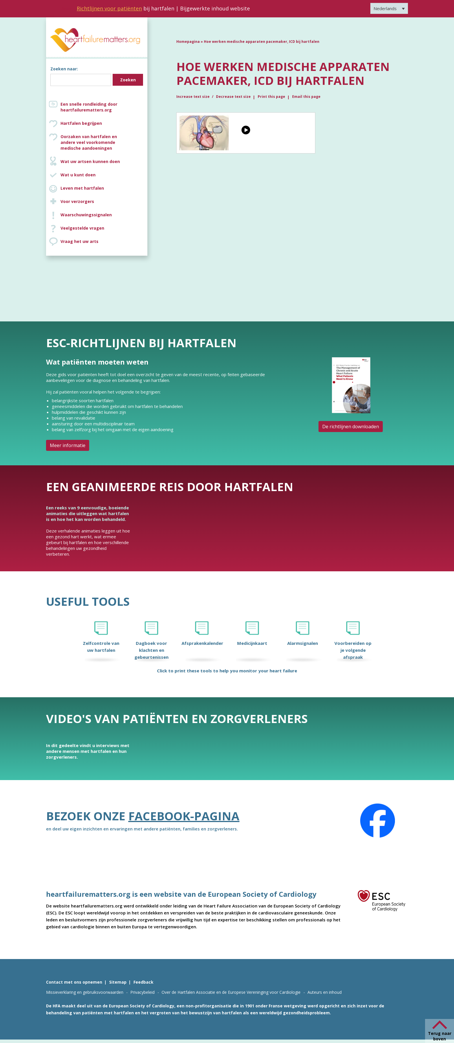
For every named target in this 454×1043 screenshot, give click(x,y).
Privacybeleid (142, 992)
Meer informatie (67, 445)
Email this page (306, 96)
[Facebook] (377, 820)
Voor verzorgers (77, 201)
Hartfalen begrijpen (81, 123)
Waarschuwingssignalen (86, 214)
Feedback (143, 982)
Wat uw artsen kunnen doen (90, 161)
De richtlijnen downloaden (350, 426)
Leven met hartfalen (82, 188)
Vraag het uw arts (79, 241)
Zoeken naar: (64, 69)
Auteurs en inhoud (324, 992)
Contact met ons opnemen (74, 982)
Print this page (271, 96)
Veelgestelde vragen (82, 228)
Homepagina (188, 41)
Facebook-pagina (183, 816)
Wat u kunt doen (78, 175)
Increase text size (193, 96)
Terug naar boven (439, 1036)
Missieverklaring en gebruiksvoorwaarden (84, 992)
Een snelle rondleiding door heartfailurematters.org (89, 107)
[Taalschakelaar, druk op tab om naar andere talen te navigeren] (389, 8)
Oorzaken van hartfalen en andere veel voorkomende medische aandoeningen (102, 142)
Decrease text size (233, 96)
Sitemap (118, 982)
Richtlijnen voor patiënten (109, 8)
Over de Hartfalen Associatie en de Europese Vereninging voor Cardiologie (231, 992)
